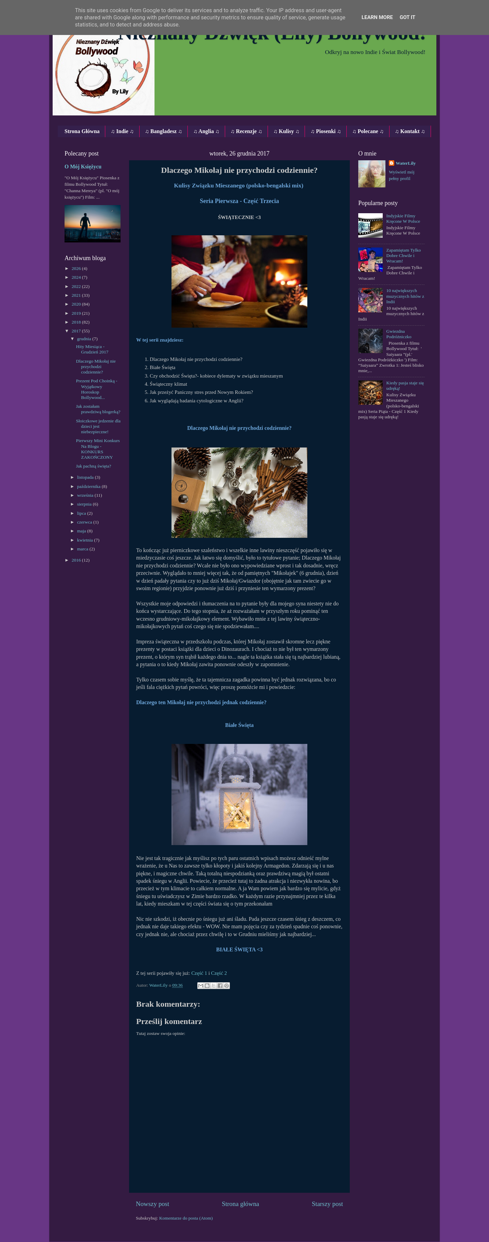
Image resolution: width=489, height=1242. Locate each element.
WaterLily (406, 163)
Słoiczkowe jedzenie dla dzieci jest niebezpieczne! (98, 426)
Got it (407, 17)
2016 (77, 560)
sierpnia (85, 504)
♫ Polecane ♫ (367, 131)
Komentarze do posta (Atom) (186, 1218)
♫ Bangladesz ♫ (163, 131)
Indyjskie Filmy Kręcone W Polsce (403, 218)
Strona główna (240, 1203)
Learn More (377, 17)
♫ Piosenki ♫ (325, 131)
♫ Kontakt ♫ (410, 131)
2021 (77, 295)
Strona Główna (82, 131)
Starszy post (327, 1203)
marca (83, 548)
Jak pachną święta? (93, 466)
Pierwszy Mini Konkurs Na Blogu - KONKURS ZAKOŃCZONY (98, 449)
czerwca (85, 522)
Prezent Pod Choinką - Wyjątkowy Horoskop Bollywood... (96, 389)
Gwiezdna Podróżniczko (398, 334)
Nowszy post (152, 1203)
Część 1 (199, 973)
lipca (82, 513)
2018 (77, 322)
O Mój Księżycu (83, 166)
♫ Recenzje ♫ (246, 131)
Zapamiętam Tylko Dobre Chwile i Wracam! (403, 255)
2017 (77, 330)
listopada (86, 477)
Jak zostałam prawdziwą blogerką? (98, 409)
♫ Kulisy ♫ (286, 131)
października (89, 486)
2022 (77, 286)
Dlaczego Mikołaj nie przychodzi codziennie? (96, 367)
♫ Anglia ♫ (206, 131)
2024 (77, 277)
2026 (77, 268)
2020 (77, 304)
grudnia (84, 338)
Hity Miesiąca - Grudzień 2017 (92, 349)
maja (82, 530)
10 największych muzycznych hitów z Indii (405, 296)
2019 (77, 313)
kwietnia (85, 540)
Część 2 (219, 973)
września (85, 495)
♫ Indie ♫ (122, 131)
